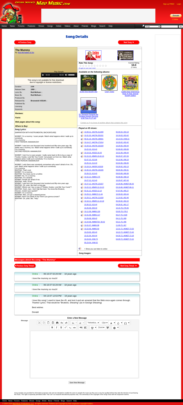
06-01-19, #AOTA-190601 (93, 139)
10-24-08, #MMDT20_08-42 (94, 222)
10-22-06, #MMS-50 (91, 229)
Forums (21, 26)
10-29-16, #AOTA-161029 (93, 146)
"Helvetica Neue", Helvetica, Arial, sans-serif (94, 323)
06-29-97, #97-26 (122, 156)
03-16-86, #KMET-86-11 (125, 187)
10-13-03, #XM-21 (122, 139)
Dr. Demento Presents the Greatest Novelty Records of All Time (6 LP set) (88, 116)
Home (4, 26)
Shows (41, 26)
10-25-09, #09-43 (90, 208)
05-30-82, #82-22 (122, 201)
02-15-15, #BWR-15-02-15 (94, 156)
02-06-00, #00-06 (122, 149)
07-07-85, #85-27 (122, 191)
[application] (59, 75)
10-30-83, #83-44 (122, 194)
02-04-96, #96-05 (122, 163)
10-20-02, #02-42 (122, 142)
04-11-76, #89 (121, 218)
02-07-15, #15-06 (90, 160)
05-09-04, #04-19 (122, 132)
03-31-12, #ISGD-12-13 (93, 191)
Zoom (100, 327)
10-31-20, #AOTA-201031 (93, 135)
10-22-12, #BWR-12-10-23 (94, 187)
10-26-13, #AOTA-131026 (93, 170)
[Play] (43, 75)
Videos (67, 26)
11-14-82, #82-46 (122, 198)
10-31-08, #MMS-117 (92, 215)
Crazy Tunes (109, 92)
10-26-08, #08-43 (90, 218)
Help (110, 26)
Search (102, 26)
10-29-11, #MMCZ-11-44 (93, 194)
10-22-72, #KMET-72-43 (125, 232)
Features (31, 26)
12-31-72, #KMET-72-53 (125, 229)
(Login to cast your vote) (87, 68)
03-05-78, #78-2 (122, 211)
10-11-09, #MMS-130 (92, 211)
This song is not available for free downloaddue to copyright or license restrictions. (46, 81)
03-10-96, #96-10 (122, 160)
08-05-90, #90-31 (122, 170)
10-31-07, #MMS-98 (91, 225)
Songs (50, 26)
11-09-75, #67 (121, 225)
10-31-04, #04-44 (90, 236)
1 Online (175, 19)
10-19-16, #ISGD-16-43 (93, 153)
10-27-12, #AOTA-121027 (93, 184)
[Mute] (66, 75)
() (36, 89)
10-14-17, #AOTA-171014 (93, 142)
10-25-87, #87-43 (122, 180)
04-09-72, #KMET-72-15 (125, 239)
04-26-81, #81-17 (122, 204)
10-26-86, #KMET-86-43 (125, 184)
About (76, 26)
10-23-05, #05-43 (90, 232)
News (12, 26)
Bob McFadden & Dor (26, 52)
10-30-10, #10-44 (90, 204)
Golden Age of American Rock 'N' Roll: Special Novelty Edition (130, 93)
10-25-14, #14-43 (90, 163)
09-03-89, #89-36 (122, 173)
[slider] (54, 75)
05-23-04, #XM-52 (91, 243)
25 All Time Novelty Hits (88, 92)
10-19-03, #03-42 (122, 135)
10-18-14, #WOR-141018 (93, 166)
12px (104, 323)
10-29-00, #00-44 (122, 146)
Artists (58, 26)
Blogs (93, 26)
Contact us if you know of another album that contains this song (103, 123)
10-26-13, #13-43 (90, 173)
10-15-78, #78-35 (122, 208)
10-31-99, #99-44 (122, 153)
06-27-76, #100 (121, 215)
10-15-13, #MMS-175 (92, 177)
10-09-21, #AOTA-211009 (93, 132)
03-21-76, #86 (121, 222)
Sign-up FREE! (168, 4)
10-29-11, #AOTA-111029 (93, 198)
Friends (85, 26)
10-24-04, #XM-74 (91, 239)
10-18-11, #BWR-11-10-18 (94, 201)
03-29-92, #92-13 (122, 166)
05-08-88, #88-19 (122, 177)
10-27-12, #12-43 (90, 180)
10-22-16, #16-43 (90, 149)
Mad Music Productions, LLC (23, 404)
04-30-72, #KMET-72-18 (125, 236)
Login (179, 4)
